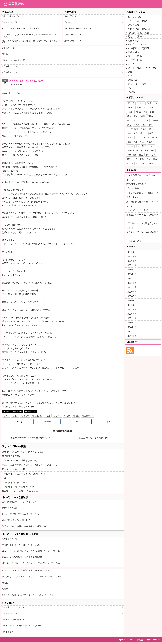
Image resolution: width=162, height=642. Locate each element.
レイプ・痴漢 (135, 60)
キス (7, 416)
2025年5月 (131, 305)
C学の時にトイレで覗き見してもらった (142, 225)
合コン (58, 416)
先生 (135, 142)
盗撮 (149, 103)
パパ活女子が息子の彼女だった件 (18, 487)
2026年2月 (131, 265)
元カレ (130, 138)
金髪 (145, 107)
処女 (148, 159)
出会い (26, 416)
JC (140, 120)
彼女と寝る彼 (7, 632)
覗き (155, 103)
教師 (129, 120)
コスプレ (140, 103)
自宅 (129, 133)
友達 (49, 416)
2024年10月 (132, 336)
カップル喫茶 (132, 129)
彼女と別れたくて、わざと (13, 607)
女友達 (130, 146)
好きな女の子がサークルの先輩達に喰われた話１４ (30, 438)
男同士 (138, 112)
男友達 (149, 142)
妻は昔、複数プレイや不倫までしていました (21, 514)
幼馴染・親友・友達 (14, 412)
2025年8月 (131, 292)
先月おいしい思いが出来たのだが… (94, 438)
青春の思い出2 (70, 16)
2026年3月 (131, 261)
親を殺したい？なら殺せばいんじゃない (21, 491)
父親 (135, 133)
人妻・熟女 (133, 40)
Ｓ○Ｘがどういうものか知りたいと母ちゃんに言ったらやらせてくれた (29, 36)
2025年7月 (131, 296)
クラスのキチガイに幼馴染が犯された (20, 460)
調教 (139, 107)
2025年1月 (131, 323)
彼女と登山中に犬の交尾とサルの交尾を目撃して (23, 626)
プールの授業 (132, 188)
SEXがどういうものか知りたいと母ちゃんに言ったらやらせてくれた (31, 551)
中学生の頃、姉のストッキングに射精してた (23, 474)
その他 (131, 91)
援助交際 (130, 103)
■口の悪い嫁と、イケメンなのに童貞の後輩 (20, 28)
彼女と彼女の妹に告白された (14, 619)
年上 (142, 142)
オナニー (132, 64)
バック (151, 146)
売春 (152, 150)
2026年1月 (131, 270)
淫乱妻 (67, 22)
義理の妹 (153, 133)
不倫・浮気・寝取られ (139, 28)
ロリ (152, 107)
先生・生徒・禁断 (137, 20)
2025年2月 (131, 318)
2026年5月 (131, 252)
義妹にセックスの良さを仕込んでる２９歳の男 (22, 557)
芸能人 (151, 116)
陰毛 (129, 159)
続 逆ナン (6, 589)
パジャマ (144, 150)
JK (135, 120)
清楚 (129, 125)
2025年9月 (131, 287)
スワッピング (132, 150)
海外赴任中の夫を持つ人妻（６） (78, 28)
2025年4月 (131, 309)
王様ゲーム (88, 416)
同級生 (154, 138)
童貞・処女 (133, 52)
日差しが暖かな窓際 (10, 16)
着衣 (129, 116)
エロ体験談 (131, 155)
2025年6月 (131, 300)
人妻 (145, 112)
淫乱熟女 (6, 583)
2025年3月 (131, 314)
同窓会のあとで (133, 241)
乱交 (16, 416)
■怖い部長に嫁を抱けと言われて (16, 520)
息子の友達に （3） (73, 35)
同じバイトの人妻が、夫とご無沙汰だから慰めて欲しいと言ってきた (29, 42)
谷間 (154, 155)
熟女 (152, 112)
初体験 (155, 159)
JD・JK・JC (134, 17)
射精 (144, 146)
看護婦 (143, 116)
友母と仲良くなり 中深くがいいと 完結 (22, 451)
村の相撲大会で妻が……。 (15, 456)
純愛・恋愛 (31, 412)
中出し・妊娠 (135, 56)
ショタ (130, 112)
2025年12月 (132, 274)
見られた (130, 107)
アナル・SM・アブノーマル (142, 68)
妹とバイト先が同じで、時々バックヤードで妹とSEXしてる (27, 595)
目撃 (151, 163)
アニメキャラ (141, 163)
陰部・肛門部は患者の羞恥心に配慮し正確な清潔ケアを (26, 570)
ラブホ (143, 129)
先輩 (129, 142)
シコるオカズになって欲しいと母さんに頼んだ (142, 195)
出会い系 (38, 416)
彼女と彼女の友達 (9, 22)
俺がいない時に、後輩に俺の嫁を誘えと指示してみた (25, 526)
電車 (150, 125)
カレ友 (146, 138)
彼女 (68, 416)
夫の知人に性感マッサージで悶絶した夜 (19, 502)
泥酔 (77, 416)
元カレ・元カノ (136, 36)
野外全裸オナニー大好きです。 (141, 210)
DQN (146, 120)
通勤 (144, 125)
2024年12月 (132, 327)
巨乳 (147, 155)
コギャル (154, 120)
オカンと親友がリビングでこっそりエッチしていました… (30, 465)
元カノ (138, 138)
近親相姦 (132, 80)
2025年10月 (132, 283)
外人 (130, 87)
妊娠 (135, 159)
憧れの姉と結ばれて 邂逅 (15, 482)
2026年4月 (131, 256)
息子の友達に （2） (73, 41)
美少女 (136, 125)
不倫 (4, 478)
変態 (135, 116)
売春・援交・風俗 (137, 83)
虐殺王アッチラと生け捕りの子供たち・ (142, 217)
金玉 (141, 155)
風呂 (151, 129)
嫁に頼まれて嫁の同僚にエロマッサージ (142, 203)
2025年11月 (132, 278)
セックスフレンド (137, 44)
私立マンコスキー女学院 (13, 469)
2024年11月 (132, 331)
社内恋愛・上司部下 (138, 48)
